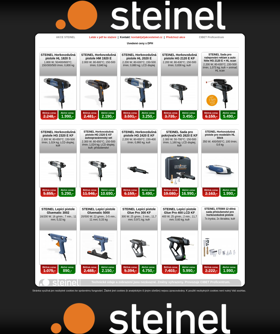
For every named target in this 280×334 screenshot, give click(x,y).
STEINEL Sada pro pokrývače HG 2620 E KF (179, 133)
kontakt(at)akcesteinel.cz (146, 37)
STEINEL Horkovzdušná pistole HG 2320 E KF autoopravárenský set (98, 134)
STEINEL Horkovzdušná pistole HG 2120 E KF (179, 56)
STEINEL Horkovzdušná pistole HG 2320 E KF (58, 133)
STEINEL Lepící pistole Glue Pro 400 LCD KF (179, 210)
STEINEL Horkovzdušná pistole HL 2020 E (139, 56)
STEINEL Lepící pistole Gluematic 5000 (98, 210)
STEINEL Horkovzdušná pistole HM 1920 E (98, 56)
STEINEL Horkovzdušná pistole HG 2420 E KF (139, 133)
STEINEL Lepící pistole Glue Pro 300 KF (139, 210)
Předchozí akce (175, 37)
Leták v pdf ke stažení (102, 37)
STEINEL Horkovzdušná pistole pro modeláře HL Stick (220, 134)
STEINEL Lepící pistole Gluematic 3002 (58, 210)
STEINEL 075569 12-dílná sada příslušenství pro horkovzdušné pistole (220, 212)
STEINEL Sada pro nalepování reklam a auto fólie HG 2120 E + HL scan (220, 57)
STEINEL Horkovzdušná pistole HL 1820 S (58, 56)
